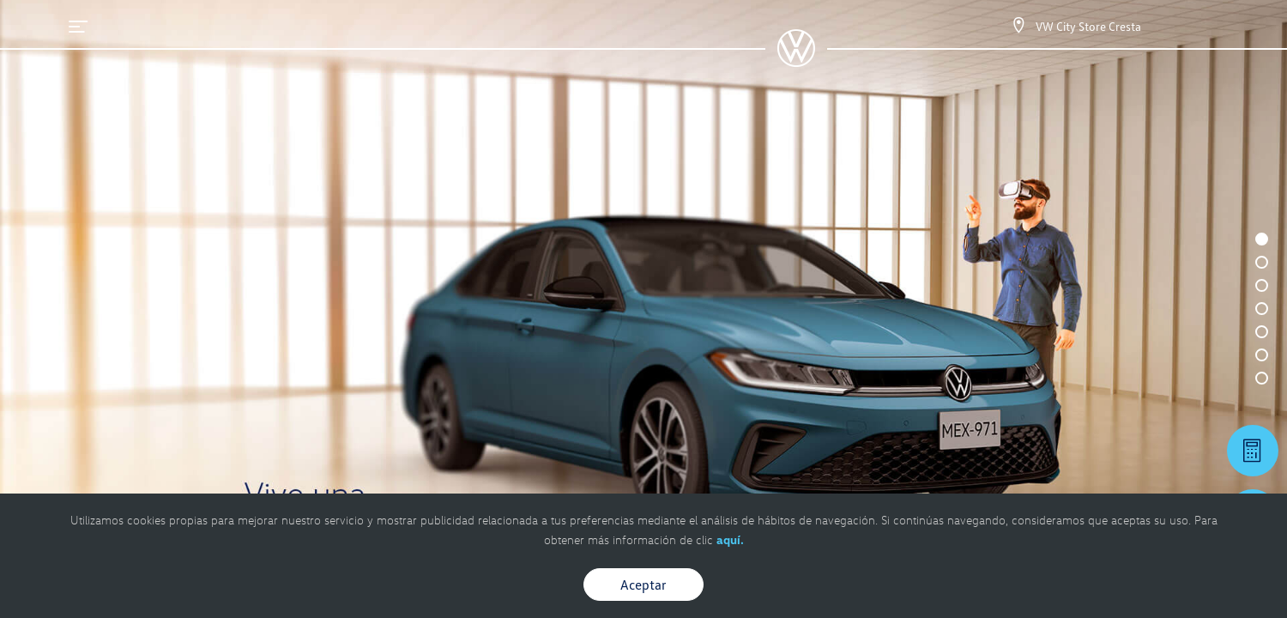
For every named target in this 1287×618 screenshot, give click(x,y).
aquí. (730, 539)
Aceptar (643, 584)
